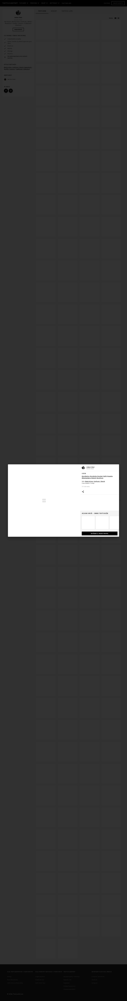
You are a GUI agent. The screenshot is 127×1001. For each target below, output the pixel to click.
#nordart (100, 476)
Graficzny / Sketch (99, 481)
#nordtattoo (86, 476)
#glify (105, 476)
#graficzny (100, 478)
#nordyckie (93, 476)
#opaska (110, 476)
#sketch (93, 478)
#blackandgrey (86, 478)
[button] (99, 467)
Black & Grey (89, 481)
